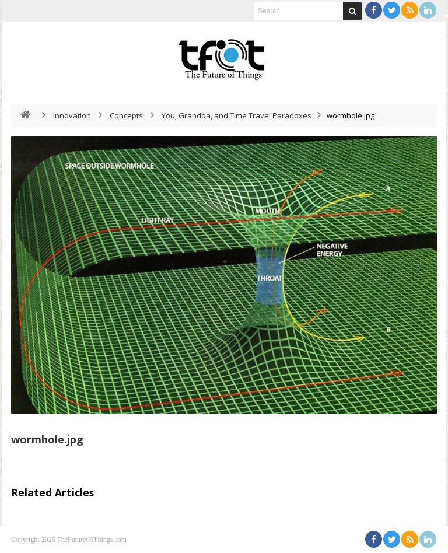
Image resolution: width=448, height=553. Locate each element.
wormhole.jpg (47, 439)
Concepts (126, 115)
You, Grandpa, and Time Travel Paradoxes (237, 115)
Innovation (72, 115)
